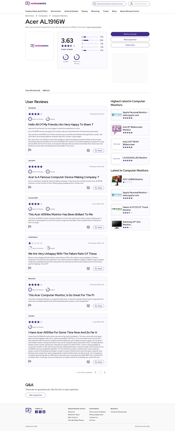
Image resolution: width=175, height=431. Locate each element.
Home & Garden (71, 11)
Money (85, 11)
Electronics (56, 11)
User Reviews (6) (32, 90)
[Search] (111, 4)
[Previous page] (95, 372)
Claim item (130, 45)
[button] (29, 150)
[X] (40, 412)
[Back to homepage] (35, 3)
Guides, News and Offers (36, 11)
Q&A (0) (46, 90)
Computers (43, 16)
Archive (92, 420)
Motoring (95, 11)
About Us (71, 412)
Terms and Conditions (97, 412)
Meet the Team (74, 415)
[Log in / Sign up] (139, 3)
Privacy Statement (96, 415)
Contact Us (93, 417)
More (114, 11)
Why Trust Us (73, 417)
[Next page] (105, 372)
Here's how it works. (94, 27)
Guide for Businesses (119, 412)
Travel (106, 11)
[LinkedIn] (44, 412)
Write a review (130, 34)
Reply (98, 151)
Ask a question (130, 39)
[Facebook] (36, 412)
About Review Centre (129, 11)
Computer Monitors (60, 16)
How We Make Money (76, 420)
